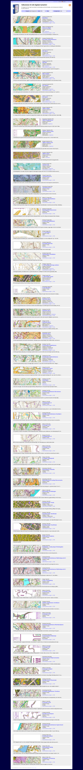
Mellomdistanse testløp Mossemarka (52, 480)
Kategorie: (27, 11)
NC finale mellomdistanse (49, 39)
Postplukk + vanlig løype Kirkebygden (52, 547)
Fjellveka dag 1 (46, 333)
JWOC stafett (46, 108)
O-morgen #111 (46, 447)
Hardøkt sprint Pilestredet (49, 680)
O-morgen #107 (46, 614)
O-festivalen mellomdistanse (50, 357)
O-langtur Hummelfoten (48, 198)
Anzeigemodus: (57, 11)
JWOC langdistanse (47, 120)
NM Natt (44, 62)
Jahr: (39, 11)
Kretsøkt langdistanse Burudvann (51, 391)
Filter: (48, 11)
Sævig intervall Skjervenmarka (50, 657)
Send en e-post (34, 767)
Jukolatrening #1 (47, 187)
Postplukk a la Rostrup (48, 758)
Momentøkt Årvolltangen (49, 491)
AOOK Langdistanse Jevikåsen (50, 602)
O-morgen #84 (46, 647)
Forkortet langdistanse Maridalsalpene (52, 624)
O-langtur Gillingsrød (48, 458)
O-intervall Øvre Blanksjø (49, 636)
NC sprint (45, 51)
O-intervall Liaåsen (47, 736)
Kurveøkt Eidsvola (47, 243)
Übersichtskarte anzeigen (47, 22)
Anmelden (30, 1)
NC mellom (45, 85)
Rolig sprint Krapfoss (48, 536)
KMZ (54, 22)
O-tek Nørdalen (46, 287)
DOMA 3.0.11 (70, 1)
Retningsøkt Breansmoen (49, 210)
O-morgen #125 (46, 591)
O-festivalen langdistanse (49, 345)
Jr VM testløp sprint (47, 276)
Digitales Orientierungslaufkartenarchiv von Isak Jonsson (19, 1)
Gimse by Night (46, 28)
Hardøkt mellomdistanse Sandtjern (51, 414)
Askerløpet (45, 380)
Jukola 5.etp (45, 165)
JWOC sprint (45, 153)
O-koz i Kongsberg (47, 580)
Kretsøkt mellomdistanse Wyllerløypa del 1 (54, 569)
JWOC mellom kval (47, 142)
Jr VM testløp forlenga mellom (50, 265)
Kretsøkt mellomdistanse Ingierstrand (52, 725)
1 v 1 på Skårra (46, 232)
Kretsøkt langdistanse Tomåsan (51, 691)
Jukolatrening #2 (47, 176)
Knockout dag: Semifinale (49, 513)
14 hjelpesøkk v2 (47, 402)
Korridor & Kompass (48, 713)
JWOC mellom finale (48, 131)
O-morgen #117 (46, 425)
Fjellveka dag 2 (46, 322)
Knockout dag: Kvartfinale (49, 525)
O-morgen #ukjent (47, 669)
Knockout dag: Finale (48, 502)
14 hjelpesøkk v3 (47, 436)
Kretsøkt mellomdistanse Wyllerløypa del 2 (54, 558)
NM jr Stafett (45, 73)
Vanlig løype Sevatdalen (49, 254)
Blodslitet (45, 18)
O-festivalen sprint (47, 368)
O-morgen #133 (46, 702)
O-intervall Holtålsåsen (48, 221)
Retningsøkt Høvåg (47, 747)
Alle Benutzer (55, 1)
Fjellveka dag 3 (46, 310)
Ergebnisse (52, 21)
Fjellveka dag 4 (46, 299)
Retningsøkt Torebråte (48, 469)
